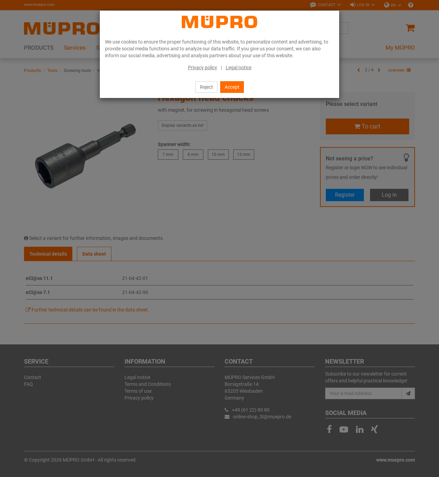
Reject (206, 87)
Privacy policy (202, 67)
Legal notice (238, 67)
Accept (232, 87)
